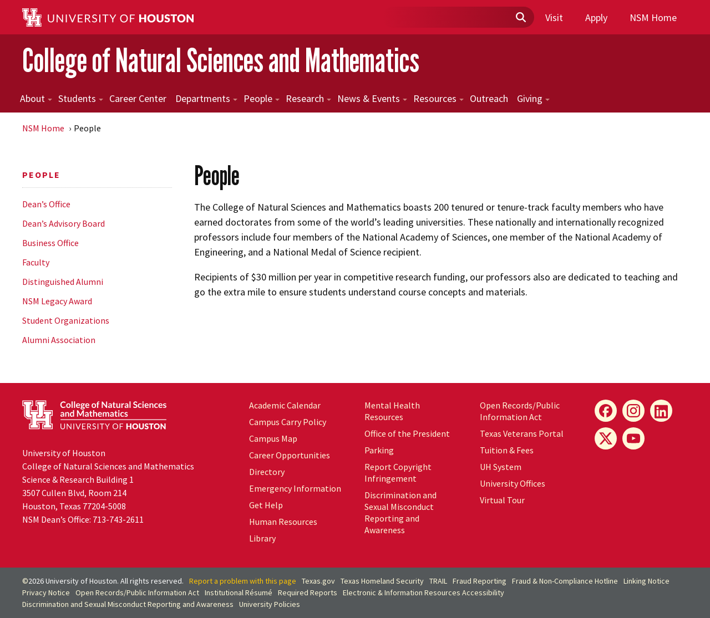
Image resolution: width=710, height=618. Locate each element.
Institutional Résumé (238, 592)
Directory (267, 471)
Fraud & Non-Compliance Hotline (565, 581)
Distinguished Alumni (62, 281)
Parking (379, 450)
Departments (206, 98)
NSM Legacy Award (57, 301)
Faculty (35, 262)
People (262, 98)
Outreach (489, 98)
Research (308, 98)
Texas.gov (318, 581)
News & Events (372, 98)
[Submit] (520, 17)
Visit (554, 17)
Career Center (137, 98)
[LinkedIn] (661, 411)
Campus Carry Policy (287, 421)
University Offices (512, 483)
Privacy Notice (46, 592)
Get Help (266, 504)
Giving (533, 98)
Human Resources (283, 521)
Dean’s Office (46, 204)
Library (262, 538)
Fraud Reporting (479, 581)
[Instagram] (633, 411)
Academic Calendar (285, 405)
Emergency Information (295, 488)
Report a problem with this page (242, 581)
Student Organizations (65, 320)
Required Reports (307, 592)
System (500, 466)
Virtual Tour (502, 499)
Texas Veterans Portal (522, 433)
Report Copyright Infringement (398, 472)
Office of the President (407, 433)
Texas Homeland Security (382, 581)
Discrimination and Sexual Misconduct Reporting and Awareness (400, 512)
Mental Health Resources (392, 411)
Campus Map (273, 438)
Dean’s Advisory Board (63, 223)
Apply (596, 17)
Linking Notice (646, 581)
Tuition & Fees (507, 450)
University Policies (269, 604)
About (36, 98)
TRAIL (438, 581)
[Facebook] (606, 411)
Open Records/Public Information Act (520, 411)
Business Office (50, 242)
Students (80, 98)
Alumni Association (58, 339)
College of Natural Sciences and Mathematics (220, 60)
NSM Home (653, 17)
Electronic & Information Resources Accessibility (423, 592)
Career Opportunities (289, 455)
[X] (606, 438)
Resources (438, 98)
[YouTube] (633, 438)
